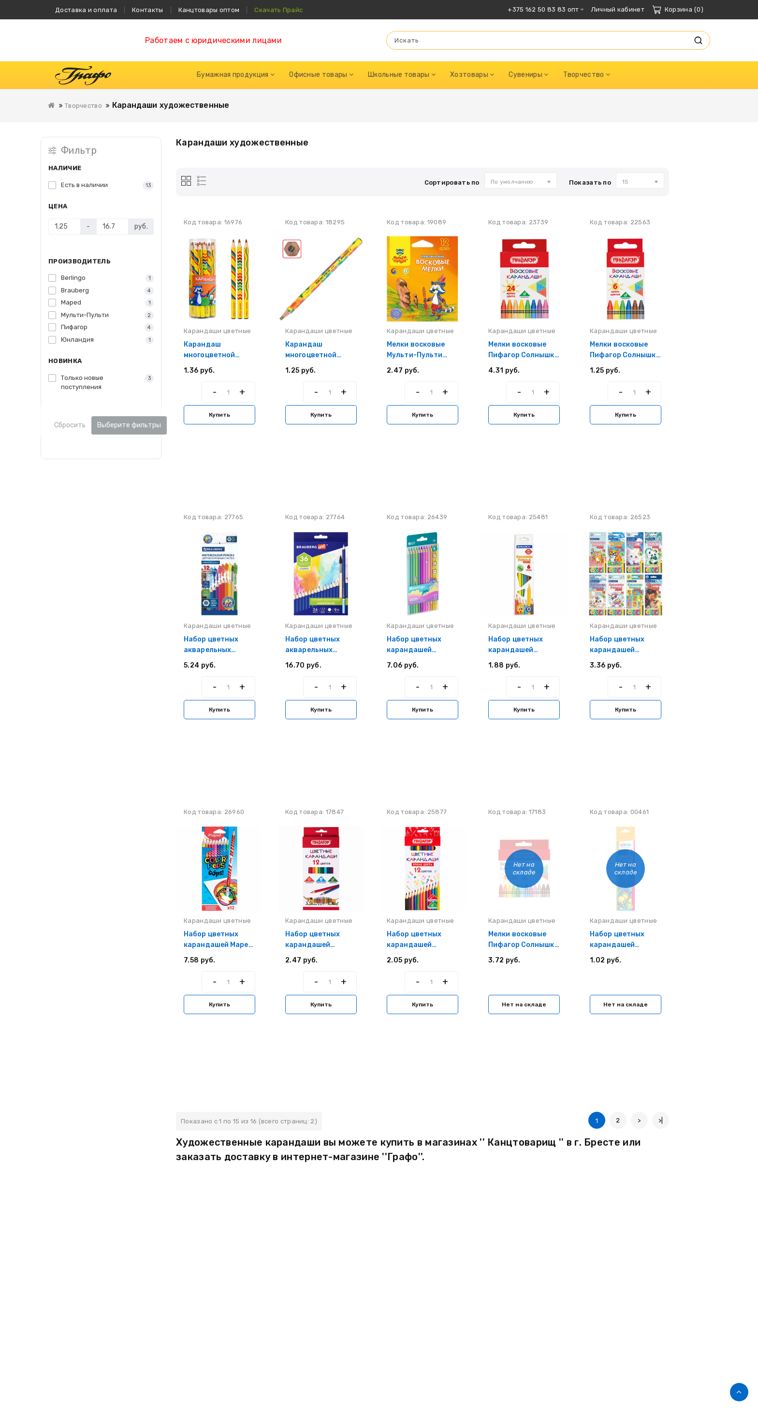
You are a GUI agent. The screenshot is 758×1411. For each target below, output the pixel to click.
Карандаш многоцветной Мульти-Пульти (211, 355)
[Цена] (64, 226)
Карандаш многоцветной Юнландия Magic (314, 355)
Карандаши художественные (170, 105)
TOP (739, 1392)
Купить (219, 414)
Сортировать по (452, 182)
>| (660, 1120)
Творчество (83, 105)
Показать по (590, 182)
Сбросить (70, 425)
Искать (698, 40)
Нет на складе (524, 1004)
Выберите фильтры (129, 425)
